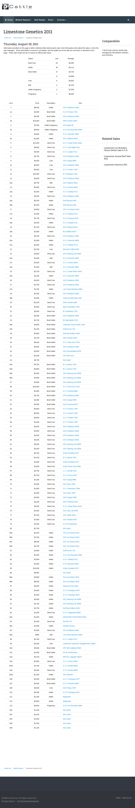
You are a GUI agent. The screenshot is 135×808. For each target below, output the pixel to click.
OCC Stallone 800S (70, 138)
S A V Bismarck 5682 (71, 564)
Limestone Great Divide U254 (74, 325)
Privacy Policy (8, 801)
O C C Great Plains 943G (72, 143)
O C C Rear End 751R (71, 342)
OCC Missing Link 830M (72, 254)
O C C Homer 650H (70, 263)
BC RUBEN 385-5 (69, 232)
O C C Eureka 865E (70, 187)
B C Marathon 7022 (70, 174)
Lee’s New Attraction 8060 (72, 635)
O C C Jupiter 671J (70, 152)
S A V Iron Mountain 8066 (72, 130)
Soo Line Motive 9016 (71, 577)
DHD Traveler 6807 (70, 121)
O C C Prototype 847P (71, 590)
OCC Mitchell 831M (70, 227)
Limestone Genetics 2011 (115, 164)
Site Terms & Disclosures (29, 801)
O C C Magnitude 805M (72, 613)
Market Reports (18, 38)
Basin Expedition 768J (71, 307)
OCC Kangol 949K (70, 400)
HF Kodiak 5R (68, 125)
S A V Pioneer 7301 (70, 112)
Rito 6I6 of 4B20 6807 (71, 249)
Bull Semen (39, 20)
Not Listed (67, 360)
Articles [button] (61, 20)
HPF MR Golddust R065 (72, 648)
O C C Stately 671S (70, 192)
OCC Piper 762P (69, 493)
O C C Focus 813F (70, 475)
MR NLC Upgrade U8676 (72, 657)
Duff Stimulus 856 (69, 201)
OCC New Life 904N (70, 511)
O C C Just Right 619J (71, 147)
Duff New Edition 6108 (71, 333)
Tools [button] (51, 20)
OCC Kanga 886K (69, 161)
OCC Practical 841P (70, 404)
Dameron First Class (70, 586)
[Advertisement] (89, 7)
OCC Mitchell (68, 675)
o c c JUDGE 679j (69, 471)
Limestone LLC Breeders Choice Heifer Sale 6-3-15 (115, 149)
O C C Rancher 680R (71, 134)
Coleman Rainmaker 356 (72, 298)
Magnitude (67, 697)
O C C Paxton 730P (70, 170)
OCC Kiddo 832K (69, 515)
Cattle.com (7, 38)
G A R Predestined (70, 524)
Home (9, 20)
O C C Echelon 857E (71, 218)
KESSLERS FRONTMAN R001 (74, 617)
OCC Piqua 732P (69, 688)
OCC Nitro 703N (69, 484)
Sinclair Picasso (69, 626)
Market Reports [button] (23, 20)
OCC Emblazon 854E (71, 107)
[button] (128, 19)
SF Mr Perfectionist (70, 652)
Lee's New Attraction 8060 (72, 289)
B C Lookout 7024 (69, 364)
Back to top (127, 797)
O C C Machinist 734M (71, 488)
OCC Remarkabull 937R (72, 351)
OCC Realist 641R (70, 520)
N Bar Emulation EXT (71, 453)
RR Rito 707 (67, 621)
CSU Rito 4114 (68, 356)
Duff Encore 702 (69, 329)
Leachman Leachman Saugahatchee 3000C (79, 644)
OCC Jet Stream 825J (71, 209)
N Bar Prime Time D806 (72, 466)
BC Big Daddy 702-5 (70, 320)
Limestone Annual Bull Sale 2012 (117, 157)
